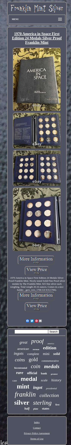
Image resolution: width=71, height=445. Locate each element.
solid (56, 354)
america (51, 343)
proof (37, 341)
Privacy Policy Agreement (37, 433)
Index (37, 422)
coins (20, 359)
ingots (18, 353)
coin (35, 366)
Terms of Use (37, 438)
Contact (37, 427)
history (56, 380)
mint (23, 386)
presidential (51, 388)
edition (49, 347)
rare (19, 372)
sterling (42, 402)
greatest (54, 374)
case (14, 380)
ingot (37, 387)
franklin (25, 394)
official (32, 373)
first (57, 404)
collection (49, 395)
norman (36, 349)
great (23, 342)
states (45, 408)
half (27, 408)
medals (51, 366)
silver (21, 402)
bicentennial (20, 367)
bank (44, 373)
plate (35, 408)
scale (44, 380)
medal (29, 379)
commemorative (50, 360)
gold (33, 359)
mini (46, 354)
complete (33, 354)
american (23, 348)
